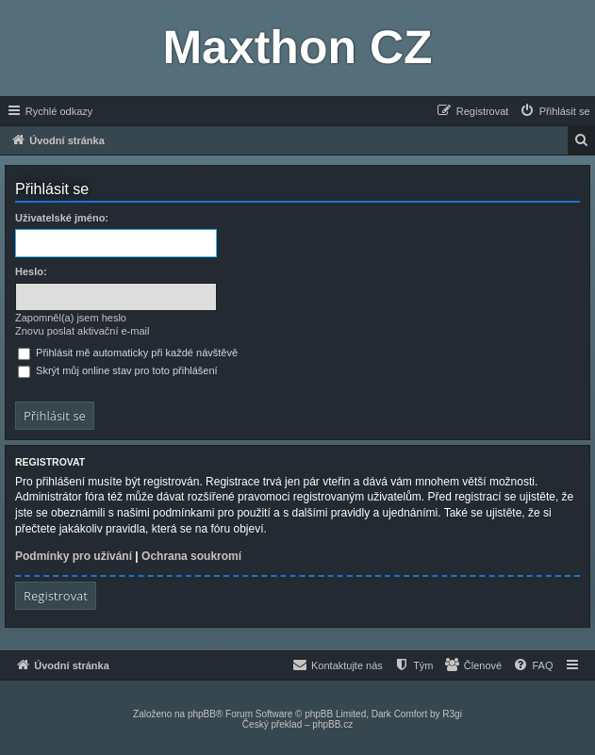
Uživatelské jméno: (61, 217)
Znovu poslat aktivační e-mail (82, 330)
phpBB (202, 714)
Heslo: (31, 271)
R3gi (452, 714)
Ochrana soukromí (191, 556)
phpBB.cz (332, 724)
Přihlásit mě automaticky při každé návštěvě (128, 352)
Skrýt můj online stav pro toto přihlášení (118, 370)
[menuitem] (554, 111)
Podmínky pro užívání (73, 556)
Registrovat (56, 595)
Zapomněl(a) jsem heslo (70, 317)
